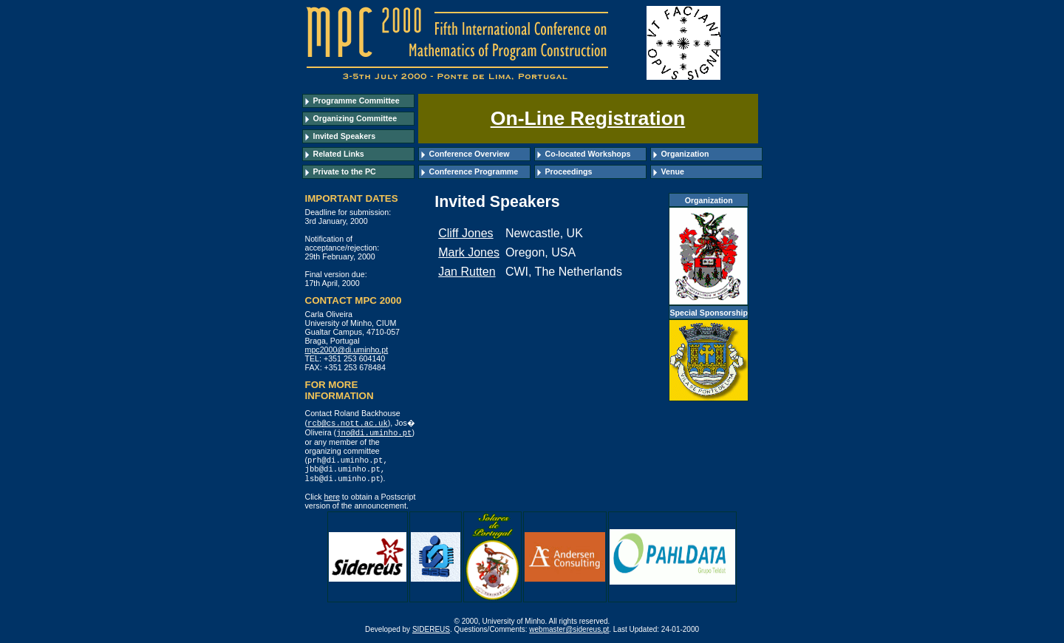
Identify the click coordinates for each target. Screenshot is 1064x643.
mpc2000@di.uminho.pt (347, 349)
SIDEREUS (431, 633)
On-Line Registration (588, 118)
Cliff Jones (465, 233)
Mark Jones (468, 252)
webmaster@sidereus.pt (569, 633)
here (332, 500)
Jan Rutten (466, 271)
